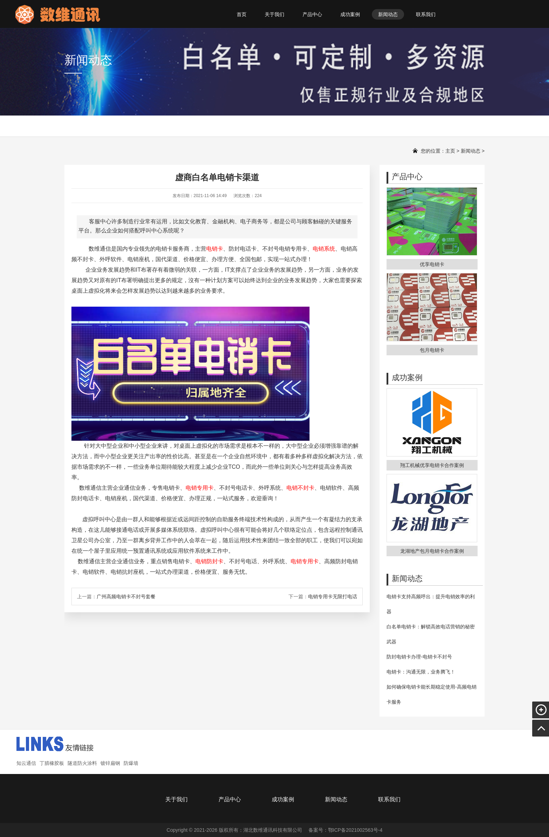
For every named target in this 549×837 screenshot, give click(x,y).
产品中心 (312, 14)
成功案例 (350, 14)
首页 (241, 14)
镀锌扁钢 (110, 763)
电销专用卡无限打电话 (332, 596)
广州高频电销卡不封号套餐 (126, 596)
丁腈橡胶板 (52, 763)
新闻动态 (388, 14)
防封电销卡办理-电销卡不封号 (419, 657)
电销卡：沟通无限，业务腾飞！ (421, 672)
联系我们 (426, 14)
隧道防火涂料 (82, 763)
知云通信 (26, 763)
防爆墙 (131, 763)
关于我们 (274, 14)
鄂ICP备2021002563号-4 (355, 830)
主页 (450, 151)
